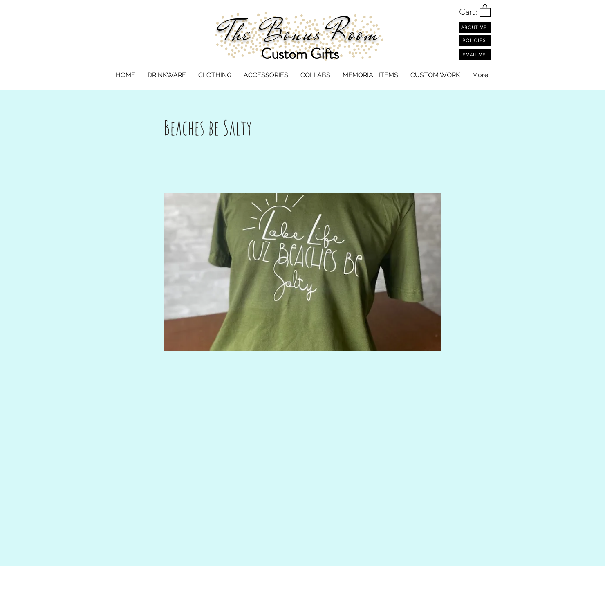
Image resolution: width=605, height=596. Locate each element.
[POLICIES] (475, 40)
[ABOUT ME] (475, 27)
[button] (485, 10)
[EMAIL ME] (475, 54)
